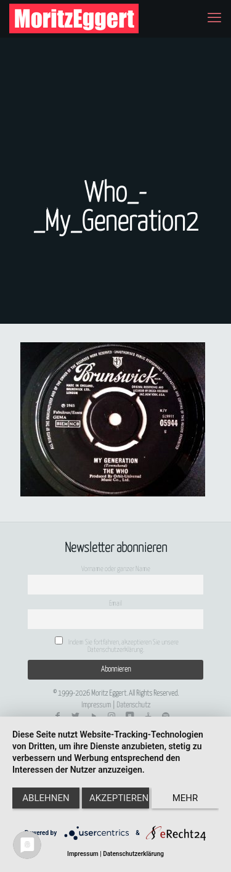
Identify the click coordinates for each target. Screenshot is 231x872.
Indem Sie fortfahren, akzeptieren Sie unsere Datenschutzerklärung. (117, 644)
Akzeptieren (118, 798)
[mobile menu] (214, 18)
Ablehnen (45, 798)
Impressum (96, 705)
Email (115, 603)
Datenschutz (133, 705)
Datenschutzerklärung (133, 853)
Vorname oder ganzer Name (115, 569)
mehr (185, 798)
